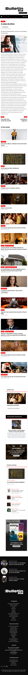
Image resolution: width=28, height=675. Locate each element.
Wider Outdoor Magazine (13, 641)
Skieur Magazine (13, 640)
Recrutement (13, 620)
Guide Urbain (4, 374)
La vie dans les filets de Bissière (10, 168)
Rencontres (4, 288)
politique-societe (9, 245)
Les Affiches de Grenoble (13, 626)
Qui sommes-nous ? (16, 671)
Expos (3, 166)
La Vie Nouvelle (14, 627)
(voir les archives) (16, 547)
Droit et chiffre (13, 606)
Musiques (3, 141)
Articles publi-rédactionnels (13, 613)
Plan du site (22, 671)
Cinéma (3, 21)
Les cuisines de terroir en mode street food (13, 376)
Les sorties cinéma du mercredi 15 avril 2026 (13, 227)
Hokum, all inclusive (6, 208)
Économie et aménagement (13, 603)
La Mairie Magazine (13, 632)
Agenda (13, 617)
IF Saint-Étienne (13, 635)
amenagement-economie (11, 267)
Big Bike (13, 636)
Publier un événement (13, 616)
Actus (3, 245)
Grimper (13, 637)
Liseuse (25, 16)
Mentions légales (8, 671)
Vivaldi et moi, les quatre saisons (10, 188)
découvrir (16, 455)
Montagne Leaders (13, 631)
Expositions (13, 608)
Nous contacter (13, 665)
